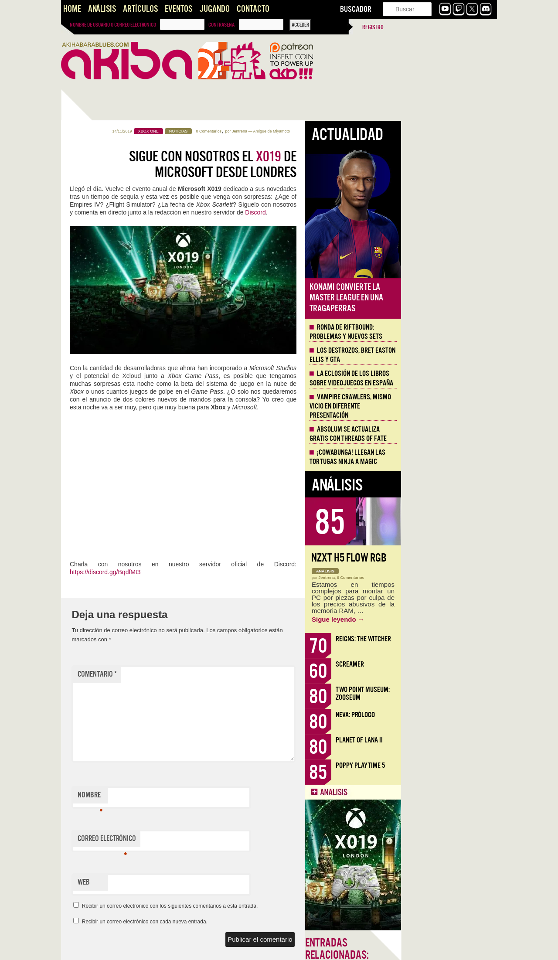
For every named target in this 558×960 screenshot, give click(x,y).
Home (72, 8)
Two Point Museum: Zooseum (459, 693)
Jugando (214, 8)
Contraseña (221, 24)
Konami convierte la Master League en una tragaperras (442, 298)
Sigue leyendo (434, 619)
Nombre (186, 796)
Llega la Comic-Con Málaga (100, 504)
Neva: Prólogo (451, 715)
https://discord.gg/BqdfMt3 (201, 572)
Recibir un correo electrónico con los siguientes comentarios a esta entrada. (266, 906)
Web (180, 882)
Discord (351, 212)
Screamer (446, 664)
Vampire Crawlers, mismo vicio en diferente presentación (446, 406)
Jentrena (335, 131)
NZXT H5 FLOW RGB (445, 558)
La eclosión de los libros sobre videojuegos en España (447, 378)
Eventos (178, 8)
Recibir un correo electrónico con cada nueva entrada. (240, 922)
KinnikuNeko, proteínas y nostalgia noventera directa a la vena (104, 308)
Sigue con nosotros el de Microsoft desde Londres (308, 164)
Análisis (102, 8)
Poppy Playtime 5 (456, 765)
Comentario (193, 674)
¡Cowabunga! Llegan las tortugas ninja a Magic (443, 457)
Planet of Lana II (455, 740)
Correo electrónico (203, 840)
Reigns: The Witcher (459, 639)
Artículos (140, 8)
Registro (373, 27)
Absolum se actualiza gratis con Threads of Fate (444, 434)
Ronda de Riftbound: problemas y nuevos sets (441, 332)
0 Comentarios (305, 131)
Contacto (253, 8)
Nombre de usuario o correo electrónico (113, 24)
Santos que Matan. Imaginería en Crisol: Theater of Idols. (104, 615)
